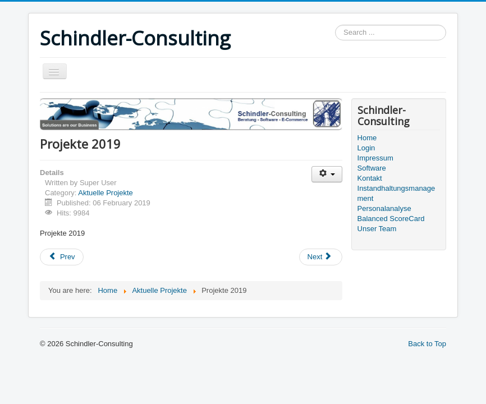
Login (366, 148)
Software (371, 168)
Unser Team (377, 228)
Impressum (375, 158)
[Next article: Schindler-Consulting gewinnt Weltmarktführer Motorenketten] (321, 257)
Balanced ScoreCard (391, 218)
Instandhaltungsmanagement (396, 193)
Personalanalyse (384, 208)
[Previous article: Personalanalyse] (62, 257)
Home (367, 138)
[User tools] (326, 174)
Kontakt (369, 178)
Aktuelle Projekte (105, 193)
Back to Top (427, 343)
